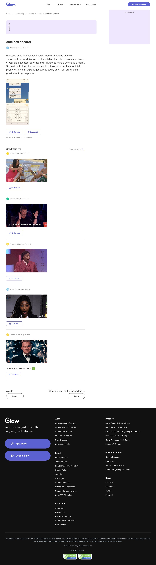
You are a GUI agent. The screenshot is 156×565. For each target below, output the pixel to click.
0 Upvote (14, 374)
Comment (33, 132)
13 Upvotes (14, 188)
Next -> (76, 396)
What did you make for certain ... (67, 391)
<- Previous (15, 396)
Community (19, 13)
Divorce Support (34, 13)
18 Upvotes (14, 132)
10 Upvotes (14, 233)
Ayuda (9, 391)
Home (8, 13)
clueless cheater (52, 13)
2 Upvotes (14, 324)
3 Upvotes (14, 278)
